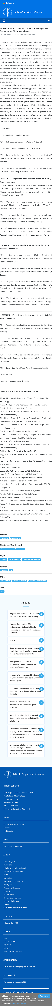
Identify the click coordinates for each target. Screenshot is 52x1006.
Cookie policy (8, 831)
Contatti (6, 827)
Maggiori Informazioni (18, 1003)
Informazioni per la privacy (13, 824)
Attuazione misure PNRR (13, 846)
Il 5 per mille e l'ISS (10, 923)
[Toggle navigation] (4, 20)
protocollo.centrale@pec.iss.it (18, 809)
